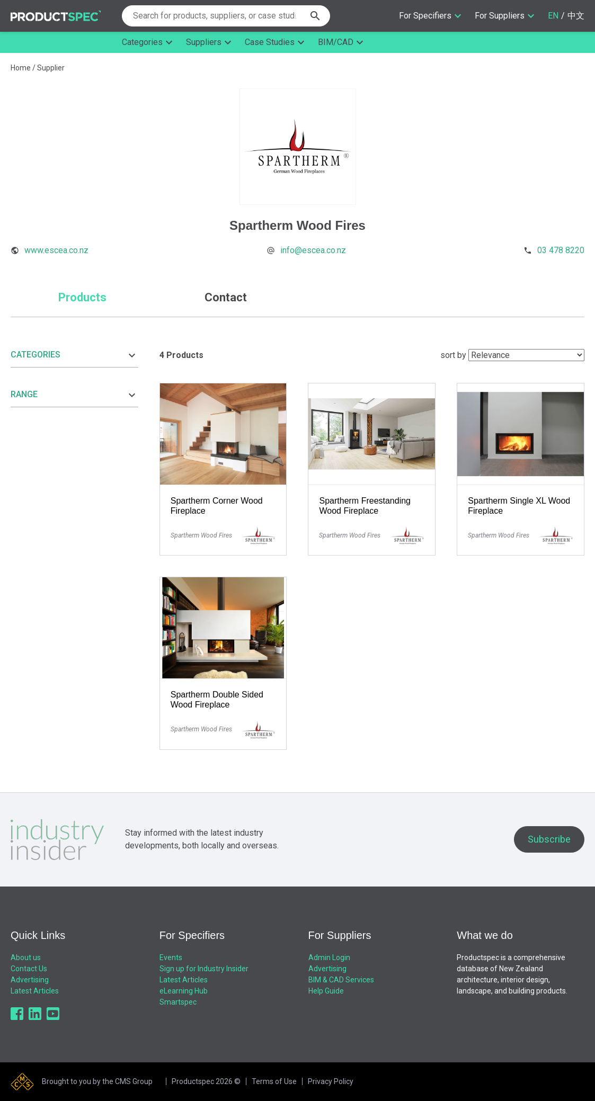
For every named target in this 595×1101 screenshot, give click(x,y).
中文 (575, 16)
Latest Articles (35, 991)
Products (82, 297)
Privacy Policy (330, 1081)
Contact (226, 297)
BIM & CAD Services (341, 979)
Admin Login (329, 957)
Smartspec (178, 1002)
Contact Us (29, 968)
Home (21, 68)
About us (26, 957)
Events (170, 957)
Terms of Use (274, 1081)
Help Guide (326, 991)
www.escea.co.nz (56, 250)
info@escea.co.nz (313, 250)
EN (553, 16)
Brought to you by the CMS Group (97, 1081)
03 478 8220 (560, 250)
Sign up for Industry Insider (203, 968)
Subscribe (549, 839)
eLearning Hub (183, 991)
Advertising (30, 979)
